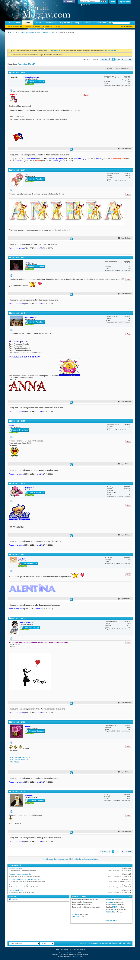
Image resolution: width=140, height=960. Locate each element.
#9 (130, 722)
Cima (129, 943)
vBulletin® (70, 953)
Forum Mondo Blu (94, 943)
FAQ (21, 26)
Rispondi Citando (124, 148)
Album (38, 23)
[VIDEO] (115, 907)
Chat (88, 23)
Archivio (105, 943)
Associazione (100, 23)
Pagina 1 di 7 (106, 59)
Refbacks (75, 917)
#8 (130, 618)
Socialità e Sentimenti (25, 32)
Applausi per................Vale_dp (20, 874)
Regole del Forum (110, 920)
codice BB (110, 900)
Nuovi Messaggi (13, 26)
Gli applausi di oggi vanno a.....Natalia (84, 859)
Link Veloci (58, 26)
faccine (110, 902)
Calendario (28, 26)
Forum (27, 23)
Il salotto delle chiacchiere (46, 32)
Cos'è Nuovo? (51, 23)
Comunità (36, 26)
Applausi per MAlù (15, 869)
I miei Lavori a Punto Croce (19, 760)
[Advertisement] (57, 40)
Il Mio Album (14, 762)
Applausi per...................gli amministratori (24, 885)
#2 (130, 170)
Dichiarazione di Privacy (117, 943)
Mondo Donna (14, 23)
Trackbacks (110, 912)
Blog (77, 23)
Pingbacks (75, 914)
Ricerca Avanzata (126, 26)
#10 (130, 791)
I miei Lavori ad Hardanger (19, 758)
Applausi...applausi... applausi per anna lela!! (25, 879)
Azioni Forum (47, 26)
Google (14, 900)
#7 (130, 554)
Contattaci (83, 943)
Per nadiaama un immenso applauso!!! (56, 859)
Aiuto (113, 2)
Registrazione (124, 2)
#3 (130, 257)
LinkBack (109, 68)
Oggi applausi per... (16, 890)
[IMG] (114, 904)
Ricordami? (85, 5)
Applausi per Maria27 (26, 64)
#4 (130, 313)
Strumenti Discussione (122, 68)
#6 (130, 483)
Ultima (128, 59)
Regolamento (64, 23)
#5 (130, 421)
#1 (130, 72)
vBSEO (76, 956)
